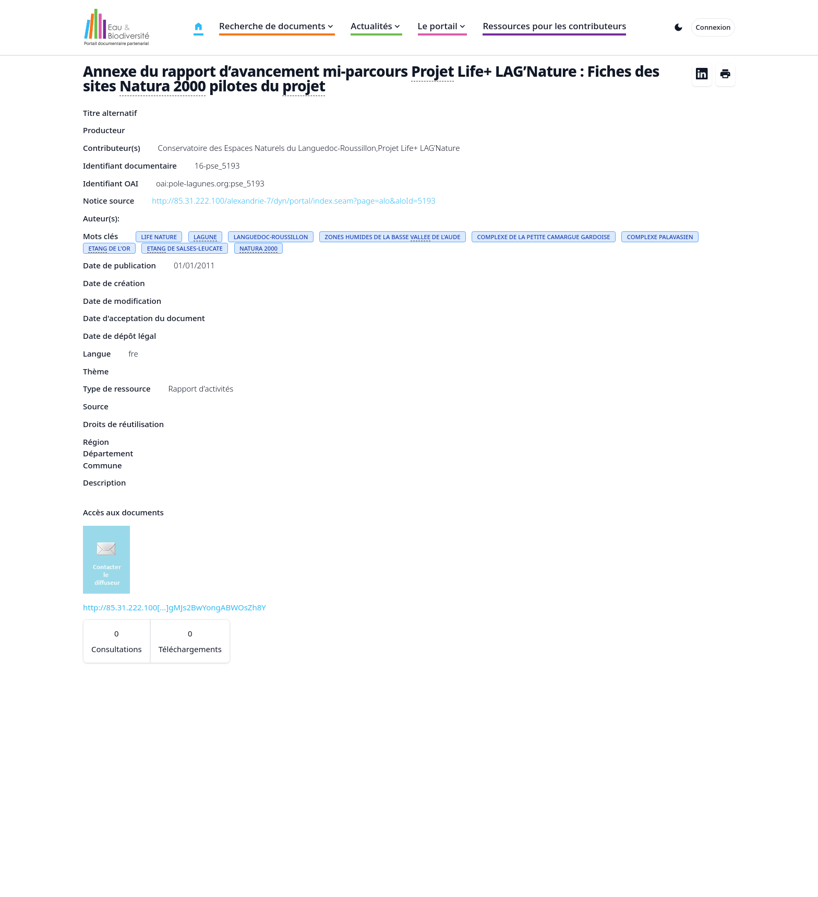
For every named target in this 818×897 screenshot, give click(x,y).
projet (303, 86)
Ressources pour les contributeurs (554, 26)
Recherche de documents (277, 26)
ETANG (97, 248)
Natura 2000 (162, 86)
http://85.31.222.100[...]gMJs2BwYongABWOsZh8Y (174, 607)
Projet (432, 71)
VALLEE (420, 237)
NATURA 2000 (258, 248)
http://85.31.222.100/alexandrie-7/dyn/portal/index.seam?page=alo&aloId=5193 (294, 200)
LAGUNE (205, 237)
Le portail (442, 26)
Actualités (376, 26)
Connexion (713, 27)
